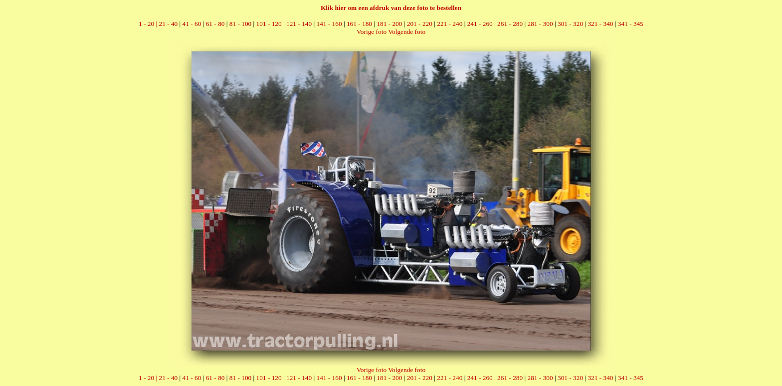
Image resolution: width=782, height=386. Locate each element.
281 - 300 (540, 23)
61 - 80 (215, 23)
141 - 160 (329, 23)
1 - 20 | (149, 23)
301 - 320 (570, 23)
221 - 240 (449, 23)
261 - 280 (510, 23)
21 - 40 (168, 23)
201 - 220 (419, 23)
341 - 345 (630, 23)
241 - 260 (480, 23)
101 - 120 (269, 23)
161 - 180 (359, 23)
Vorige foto (372, 31)
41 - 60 (192, 23)
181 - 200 (389, 23)
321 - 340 (600, 23)
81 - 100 (240, 23)
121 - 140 (299, 23)
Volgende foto (406, 31)
